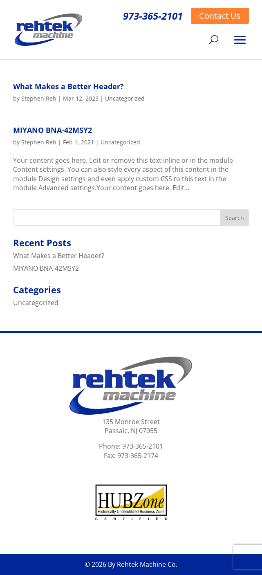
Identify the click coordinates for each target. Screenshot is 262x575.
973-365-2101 (153, 15)
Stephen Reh (38, 98)
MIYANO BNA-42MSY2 (52, 130)
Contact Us (220, 15)
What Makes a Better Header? (68, 86)
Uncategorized (125, 98)
